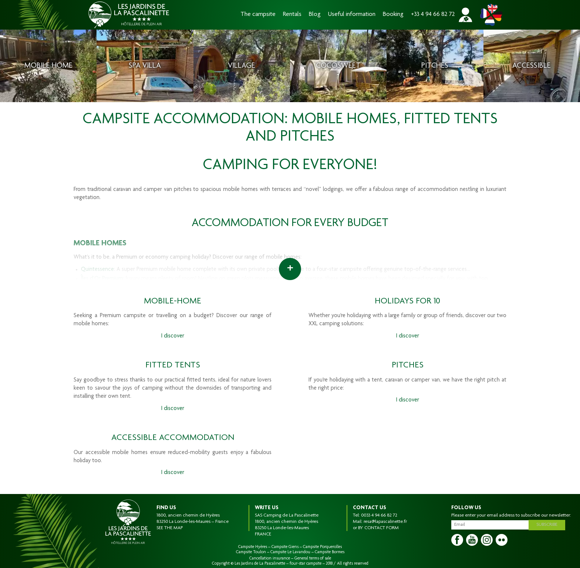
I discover (172, 336)
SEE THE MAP (169, 528)
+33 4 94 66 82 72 (433, 14)
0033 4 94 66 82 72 (379, 515)
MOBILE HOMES (100, 244)
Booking (393, 14)
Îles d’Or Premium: (102, 279)
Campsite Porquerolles (322, 547)
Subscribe (548, 524)
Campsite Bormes (329, 552)
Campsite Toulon (251, 552)
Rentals (292, 14)
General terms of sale (312, 558)
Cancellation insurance (269, 558)
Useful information (351, 14)
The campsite (258, 14)
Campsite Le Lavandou (290, 552)
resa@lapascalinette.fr (385, 521)
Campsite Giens (285, 547)
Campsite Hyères (252, 547)
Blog (315, 14)
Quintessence (97, 270)
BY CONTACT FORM (378, 528)
